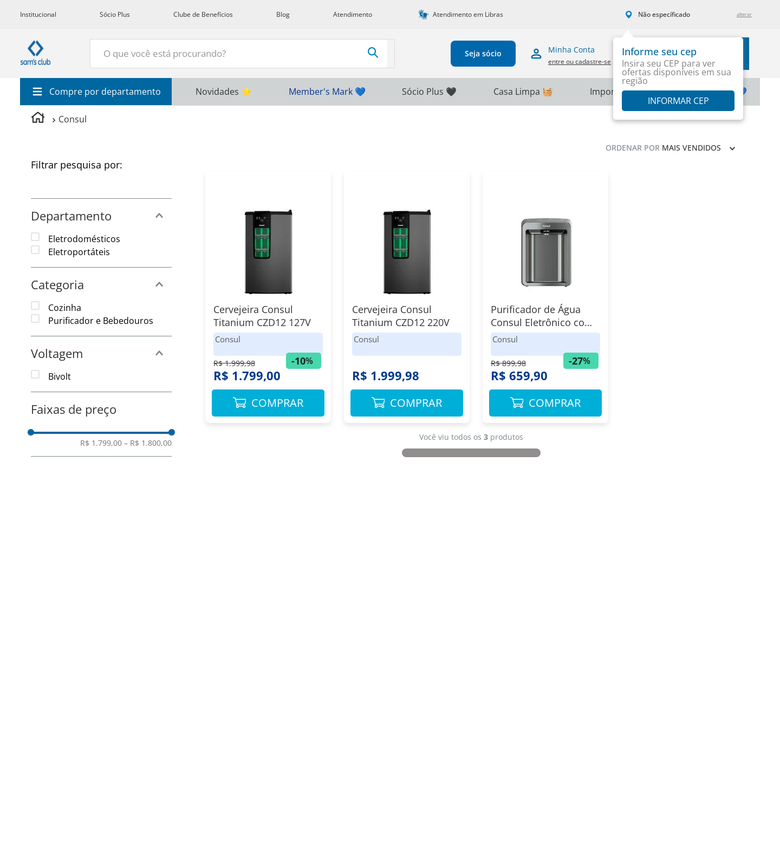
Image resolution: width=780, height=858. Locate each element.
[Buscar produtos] (320, 52)
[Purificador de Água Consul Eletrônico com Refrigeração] (545, 302)
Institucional (38, 14)
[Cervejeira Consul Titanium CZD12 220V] (407, 302)
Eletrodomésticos (84, 239)
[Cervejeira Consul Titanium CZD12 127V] (268, 302)
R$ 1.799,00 (101, 443)
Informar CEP (678, 101)
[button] (101, 215)
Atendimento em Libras (468, 14)
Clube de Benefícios (203, 14)
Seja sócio (453, 53)
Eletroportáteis (79, 252)
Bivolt (59, 376)
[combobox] (216, 53)
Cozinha (64, 308)
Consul (72, 119)
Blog (283, 14)
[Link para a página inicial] (38, 119)
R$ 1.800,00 (148, 443)
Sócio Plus (115, 14)
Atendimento (352, 14)
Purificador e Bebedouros (100, 321)
